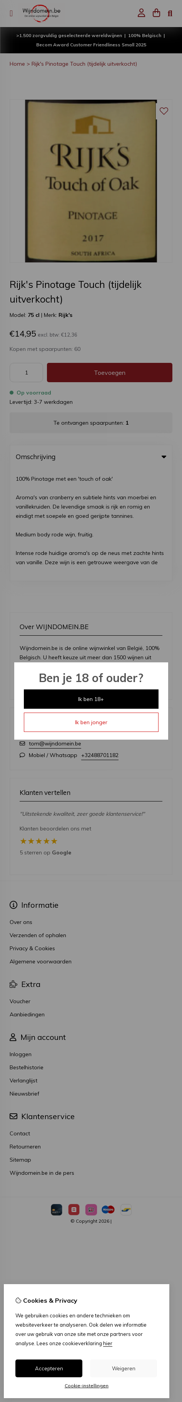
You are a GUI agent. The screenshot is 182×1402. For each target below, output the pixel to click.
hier (107, 1343)
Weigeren (123, 1368)
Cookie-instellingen (87, 1385)
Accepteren (49, 1368)
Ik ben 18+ (91, 699)
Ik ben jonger (91, 722)
